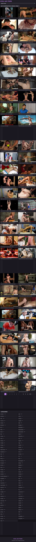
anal (2, 418)
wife (20, 512)
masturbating (21, 429)
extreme (2, 465)
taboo (20, 480)
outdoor (21, 445)
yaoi (20, 514)
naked (20, 434)
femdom (3, 474)
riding (20, 467)
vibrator (20, 503)
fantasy (2, 469)
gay (2, 480)
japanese (3, 505)
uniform (20, 500)
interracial (3, 500)
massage (20, 425)
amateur (3, 414)
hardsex (2, 498)
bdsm (2, 429)
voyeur (20, 507)
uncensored (21, 492)
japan (2, 503)
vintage (20, 505)
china (2, 438)
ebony (2, 458)
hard (2, 494)
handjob (3, 492)
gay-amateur (3, 485)
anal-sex (3, 420)
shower (20, 476)
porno (20, 452)
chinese (2, 440)
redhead (20, 465)
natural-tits (21, 436)
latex (2, 520)
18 (23, 394)
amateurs (3, 416)
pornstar (21, 454)
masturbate (21, 427)
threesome (21, 487)
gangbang (3, 478)
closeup (2, 445)
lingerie (20, 420)
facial (2, 467)
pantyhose (21, 449)
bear (2, 434)
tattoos (20, 485)
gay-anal (3, 487)
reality (20, 463)
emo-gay (3, 460)
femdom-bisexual (4, 476)
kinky (2, 514)
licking (20, 418)
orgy (20, 443)
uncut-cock (21, 496)
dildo (2, 456)
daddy (2, 447)
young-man (21, 516)
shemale (20, 474)
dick (2, 454)
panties (20, 447)
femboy (2, 472)
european (3, 463)
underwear (21, 498)
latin (20, 414)
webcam (20, 509)
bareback (3, 425)
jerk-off (2, 509)
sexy (20, 469)
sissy (20, 478)
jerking (2, 512)
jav (1, 507)
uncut (20, 494)
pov (20, 456)
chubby (2, 443)
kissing (2, 516)
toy (20, 489)
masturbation (22, 432)
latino (20, 416)
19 (25, 394)
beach (2, 432)
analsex (2, 423)
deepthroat (3, 452)
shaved (20, 472)
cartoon (2, 436)
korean (2, 518)
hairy (2, 489)
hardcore (3, 496)
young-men (21, 518)
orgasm (21, 440)
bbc (2, 427)
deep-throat (3, 449)
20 (27, 394)
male (20, 423)
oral (20, 438)
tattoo (20, 483)
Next (30, 394)
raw (20, 458)
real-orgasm (21, 460)
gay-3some (3, 483)
